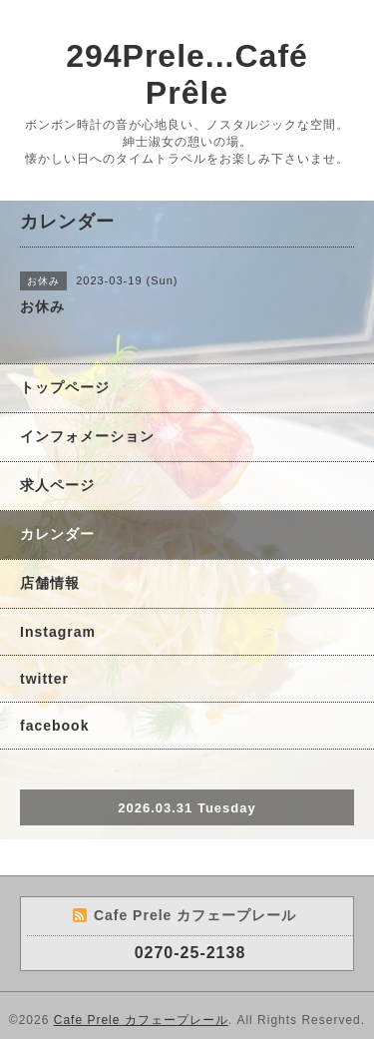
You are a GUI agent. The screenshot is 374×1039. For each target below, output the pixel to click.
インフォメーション (87, 436)
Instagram (58, 632)
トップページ (65, 387)
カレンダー (57, 534)
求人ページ (57, 485)
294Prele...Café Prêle (187, 74)
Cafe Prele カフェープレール (141, 1020)
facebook (54, 726)
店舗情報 (50, 583)
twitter (44, 679)
